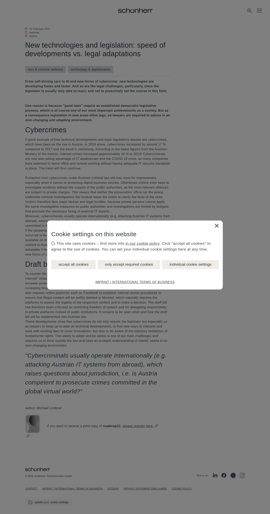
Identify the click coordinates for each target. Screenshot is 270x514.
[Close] (217, 226)
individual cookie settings (190, 264)
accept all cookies (73, 264)
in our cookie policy (143, 243)
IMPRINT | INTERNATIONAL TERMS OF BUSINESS (135, 282)
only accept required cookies (129, 264)
